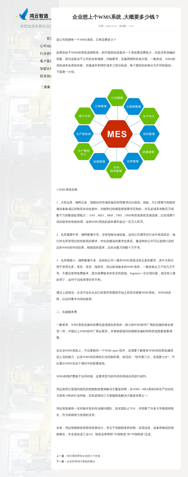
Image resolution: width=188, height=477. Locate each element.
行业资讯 (46, 53)
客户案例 (46, 61)
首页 (50, 38)
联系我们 (46, 76)
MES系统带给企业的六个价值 (83, 456)
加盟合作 (46, 68)
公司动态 (46, 46)
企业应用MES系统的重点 (81, 461)
